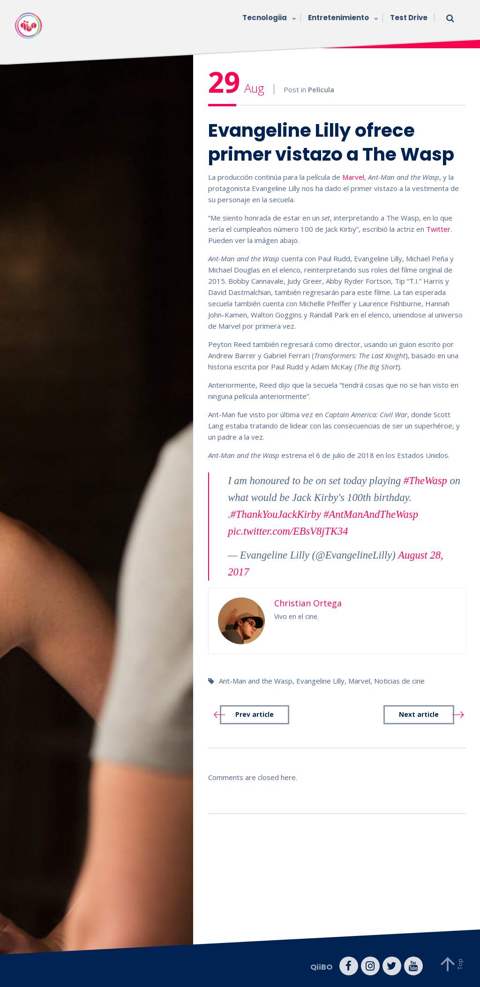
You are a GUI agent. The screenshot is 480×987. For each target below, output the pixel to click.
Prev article (254, 714)
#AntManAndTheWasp (370, 514)
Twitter (438, 229)
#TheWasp (425, 480)
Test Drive (409, 17)
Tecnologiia (268, 18)
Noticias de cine (399, 680)
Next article (419, 714)
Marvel (353, 177)
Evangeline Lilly (320, 680)
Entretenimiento (342, 18)
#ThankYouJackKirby (276, 514)
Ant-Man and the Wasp (255, 680)
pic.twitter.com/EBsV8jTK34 (288, 531)
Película (321, 89)
